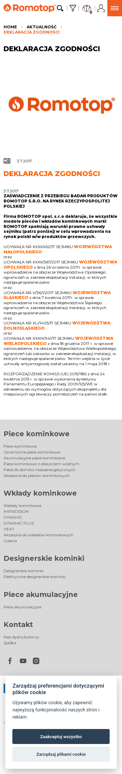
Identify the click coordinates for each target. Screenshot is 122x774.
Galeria (10, 540)
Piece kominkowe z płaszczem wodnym (41, 463)
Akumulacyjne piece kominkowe (34, 457)
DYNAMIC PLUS (19, 523)
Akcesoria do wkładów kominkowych (39, 534)
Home (10, 26)
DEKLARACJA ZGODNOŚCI (32, 32)
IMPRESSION (16, 511)
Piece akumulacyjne (41, 594)
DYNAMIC (13, 517)
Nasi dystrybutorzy (21, 636)
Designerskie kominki (44, 558)
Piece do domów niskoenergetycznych (39, 469)
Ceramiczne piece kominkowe (32, 452)
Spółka (10, 642)
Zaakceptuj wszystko (61, 736)
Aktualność (42, 26)
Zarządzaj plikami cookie (61, 754)
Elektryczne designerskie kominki (35, 576)
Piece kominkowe (37, 434)
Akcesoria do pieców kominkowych (37, 475)
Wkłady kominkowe (40, 493)
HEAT (9, 529)
